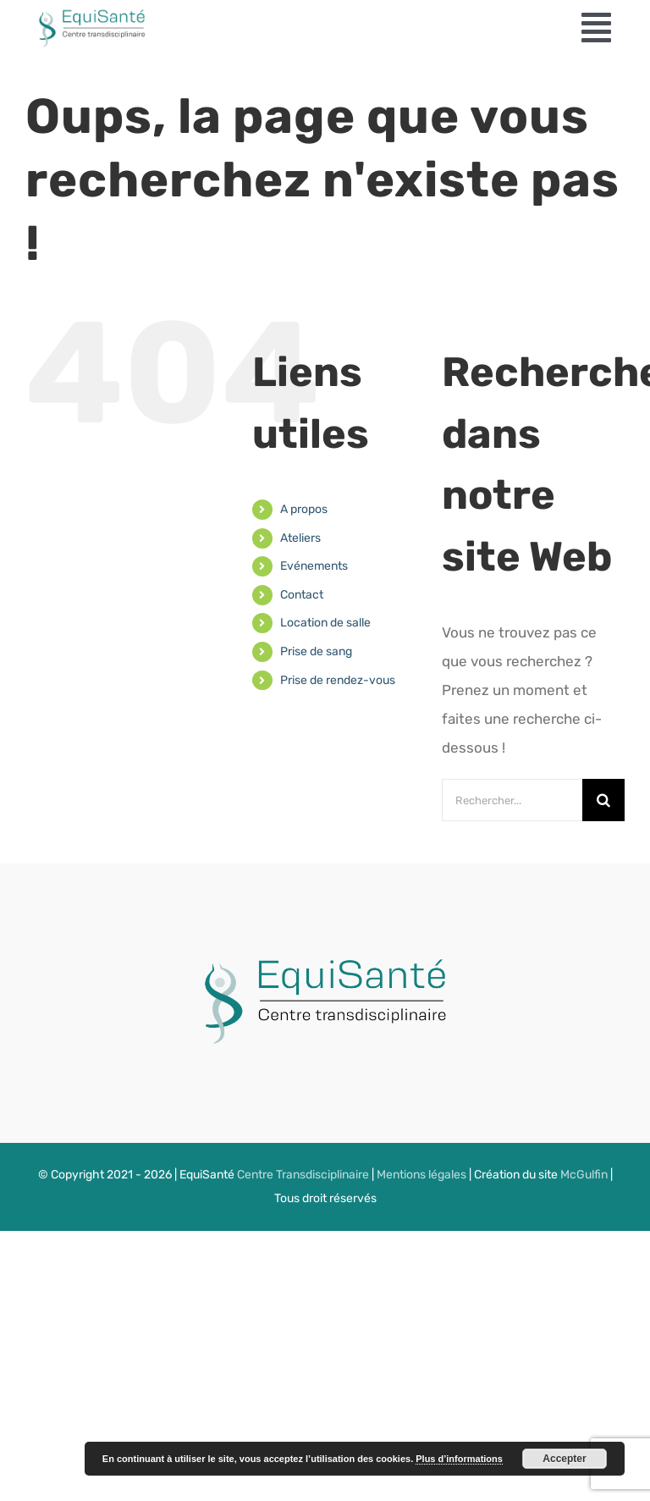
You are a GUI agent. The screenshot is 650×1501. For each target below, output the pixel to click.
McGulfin (584, 1174)
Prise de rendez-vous (337, 680)
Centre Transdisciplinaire (303, 1174)
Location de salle (325, 622)
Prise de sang (316, 651)
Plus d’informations (459, 1459)
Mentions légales (421, 1174)
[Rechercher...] (512, 800)
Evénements (314, 566)
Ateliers (300, 538)
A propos (304, 509)
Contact (301, 595)
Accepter (564, 1459)
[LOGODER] (316, 946)
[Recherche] (603, 800)
